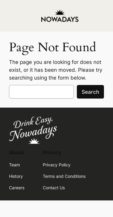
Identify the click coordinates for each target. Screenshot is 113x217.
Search (90, 92)
